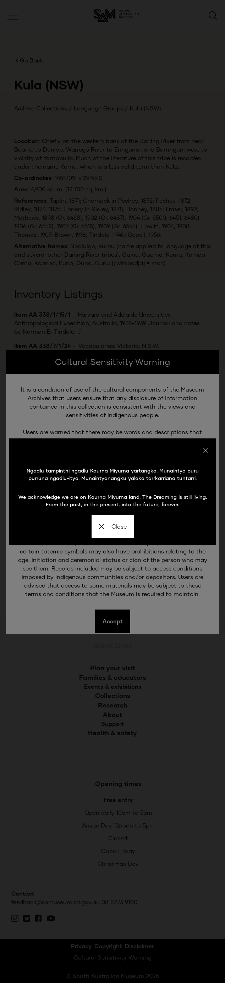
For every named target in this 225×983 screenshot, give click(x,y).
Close (113, 526)
